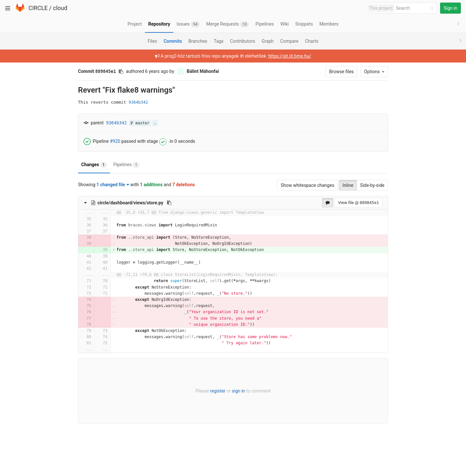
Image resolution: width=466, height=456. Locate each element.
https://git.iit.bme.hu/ (289, 56)
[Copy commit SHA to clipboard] (121, 71)
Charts (311, 41)
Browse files (341, 71)
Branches (197, 41)
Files (152, 41)
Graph (267, 41)
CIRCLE (38, 8)
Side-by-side (372, 185)
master (140, 123)
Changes (94, 165)
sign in (238, 390)
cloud (60, 8)
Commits (172, 41)
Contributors (242, 41)
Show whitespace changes (307, 185)
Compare (289, 41)
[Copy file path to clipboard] (169, 203)
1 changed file (112, 184)
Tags (219, 41)
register (217, 390)
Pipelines (126, 165)
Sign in (450, 8)
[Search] (416, 8)
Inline (347, 185)
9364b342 (138, 102)
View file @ (358, 202)
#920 (115, 141)
